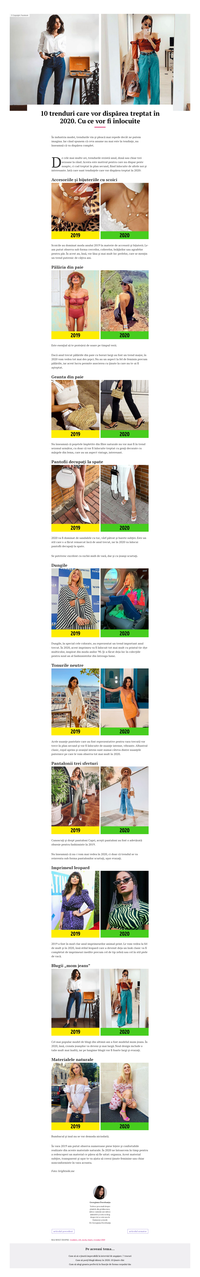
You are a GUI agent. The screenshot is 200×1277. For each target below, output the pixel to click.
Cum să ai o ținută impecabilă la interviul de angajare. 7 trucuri (100, 1255)
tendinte (73, 1239)
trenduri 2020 (99, 1239)
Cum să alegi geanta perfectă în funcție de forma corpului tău (100, 1264)
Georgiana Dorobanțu (100, 1202)
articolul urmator (138, 1231)
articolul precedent (63, 1231)
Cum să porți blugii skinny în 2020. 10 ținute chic (100, 1260)
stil (79, 1239)
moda (84, 1239)
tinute (90, 1239)
